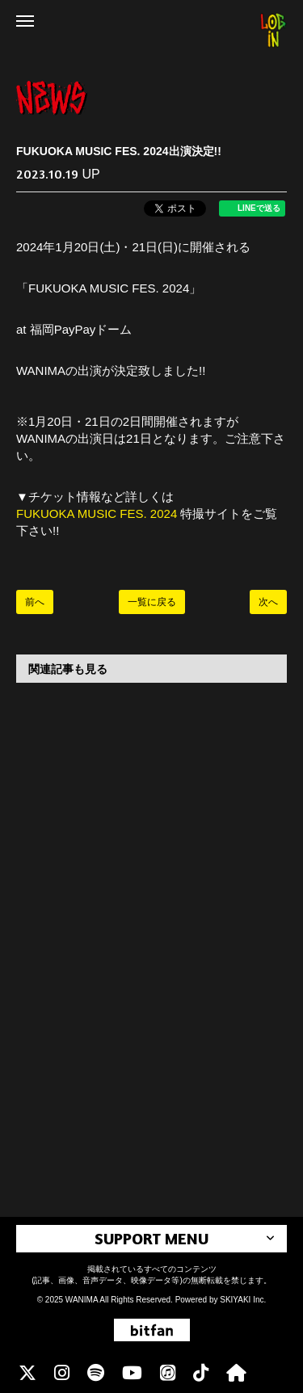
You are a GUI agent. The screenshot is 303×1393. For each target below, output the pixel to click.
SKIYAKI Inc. (243, 1299)
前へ (34, 602)
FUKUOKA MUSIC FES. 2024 (98, 513)
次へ (268, 602)
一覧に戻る (152, 602)
